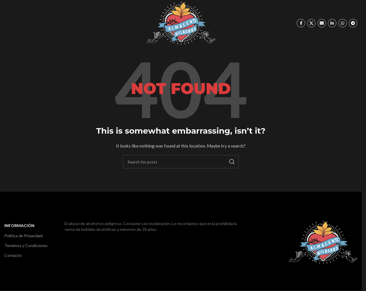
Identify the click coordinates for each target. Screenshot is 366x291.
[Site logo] (181, 22)
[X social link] (311, 23)
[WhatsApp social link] (342, 23)
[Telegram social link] (353, 23)
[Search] (181, 161)
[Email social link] (321, 23)
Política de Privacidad (23, 235)
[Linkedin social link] (332, 23)
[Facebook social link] (301, 23)
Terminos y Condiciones (26, 245)
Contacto (13, 255)
